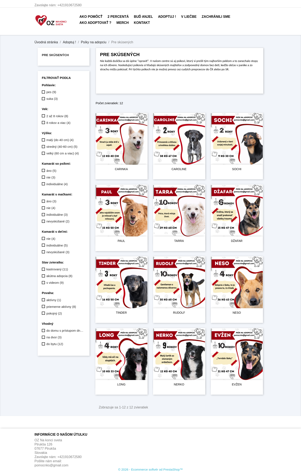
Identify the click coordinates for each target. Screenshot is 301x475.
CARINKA (121, 169)
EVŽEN (237, 384)
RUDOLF (179, 312)
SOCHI (236, 169)
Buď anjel (143, 16)
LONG (121, 384)
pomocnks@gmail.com (51, 465)
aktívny (53, 300)
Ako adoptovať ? (95, 22)
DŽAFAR (236, 241)
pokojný (54, 313)
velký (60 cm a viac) (62, 153)
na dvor (54, 337)
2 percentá (118, 16)
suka (52, 98)
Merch (122, 22)
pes (51, 92)
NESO (237, 312)
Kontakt (142, 22)
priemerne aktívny (61, 306)
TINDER (121, 312)
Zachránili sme (216, 16)
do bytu (54, 344)
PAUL (121, 241)
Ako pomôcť (90, 16)
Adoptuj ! (167, 16)
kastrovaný (57, 269)
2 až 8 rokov (57, 116)
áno (51, 170)
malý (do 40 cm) (60, 140)
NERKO (179, 384)
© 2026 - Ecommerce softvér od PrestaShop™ (150, 469)
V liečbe (189, 16)
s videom (55, 282)
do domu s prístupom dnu (65, 330)
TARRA (179, 241)
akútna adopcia (59, 276)
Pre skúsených (55, 55)
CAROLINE (179, 169)
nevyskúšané (57, 221)
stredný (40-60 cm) (61, 146)
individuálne (57, 184)
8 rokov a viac (58, 123)
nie (50, 177)
